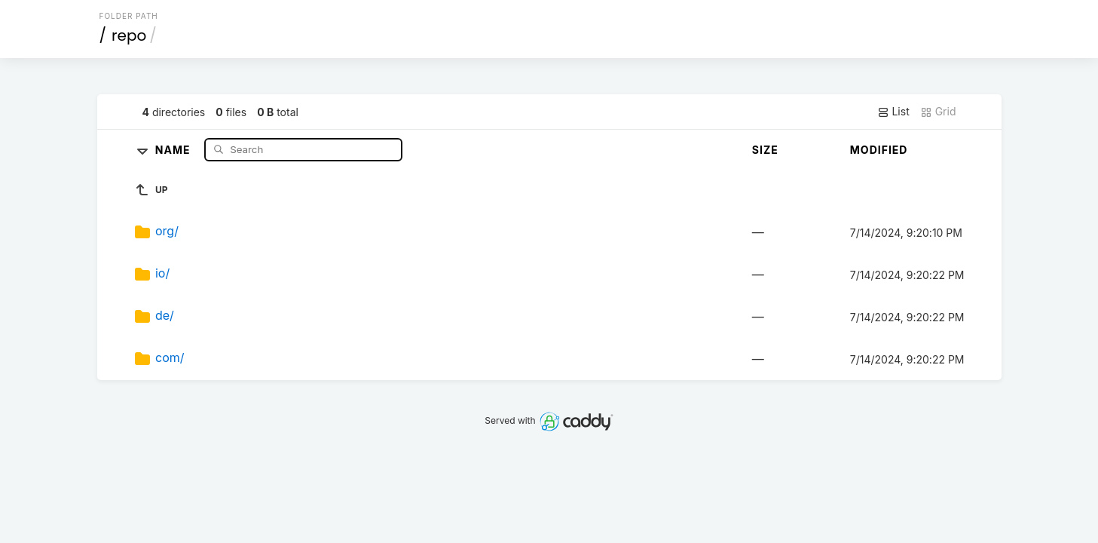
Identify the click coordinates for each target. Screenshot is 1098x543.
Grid (938, 111)
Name (174, 149)
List (893, 111)
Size (765, 149)
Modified (879, 149)
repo (129, 35)
